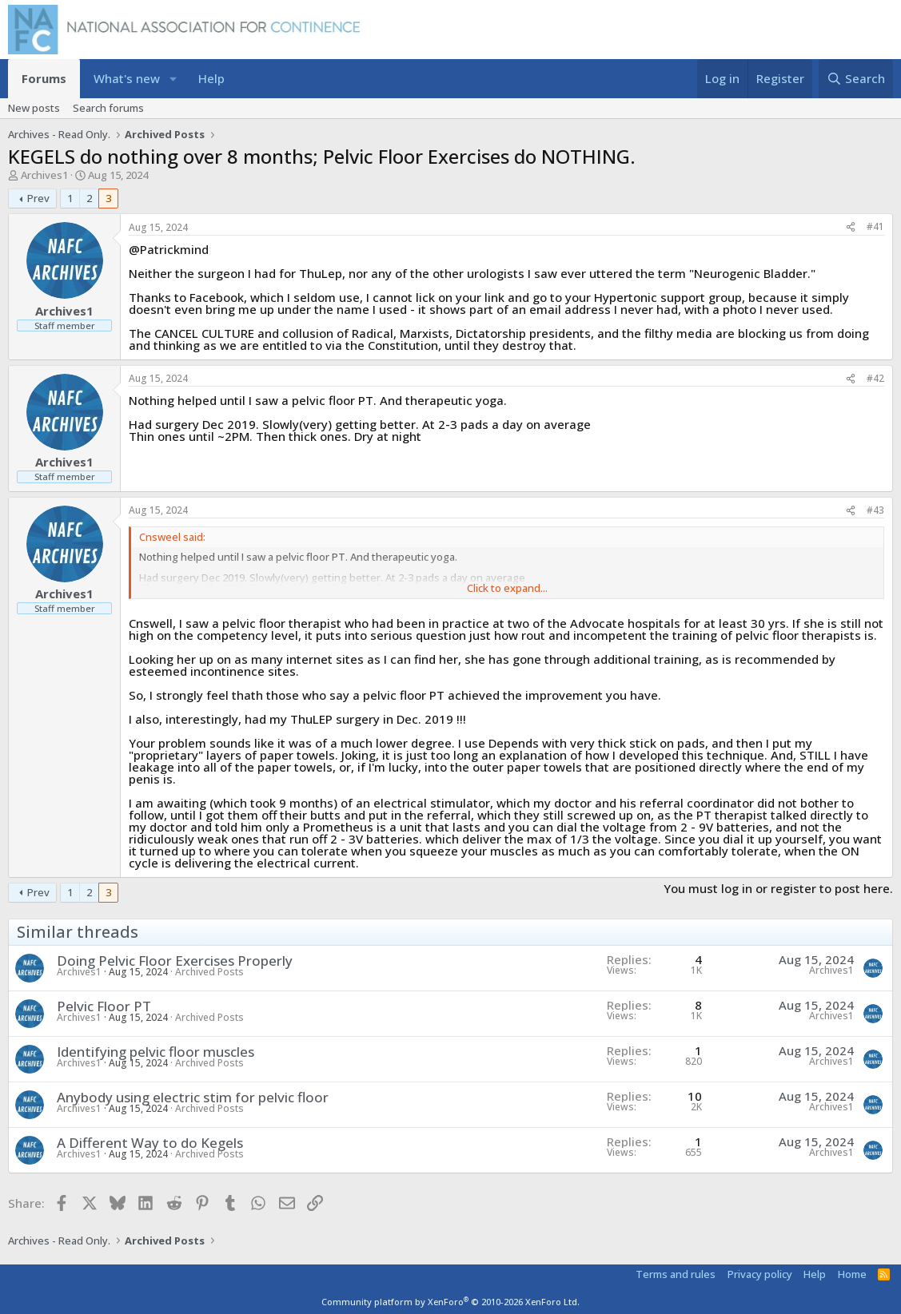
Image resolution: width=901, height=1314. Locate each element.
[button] (173, 78)
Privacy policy (760, 1274)
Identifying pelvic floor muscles (155, 1051)
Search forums (108, 108)
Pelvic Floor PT (104, 1006)
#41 (875, 226)
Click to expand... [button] (507, 588)
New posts (34, 108)
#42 (875, 378)
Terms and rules (676, 1274)
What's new (127, 78)
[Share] (850, 227)
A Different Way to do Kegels (150, 1142)
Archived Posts (209, 972)
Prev (38, 198)
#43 (875, 510)
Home (852, 1274)
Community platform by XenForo (450, 1302)
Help (211, 78)
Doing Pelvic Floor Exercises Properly (175, 960)
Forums (44, 78)
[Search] (856, 78)
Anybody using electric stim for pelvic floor (193, 1097)
